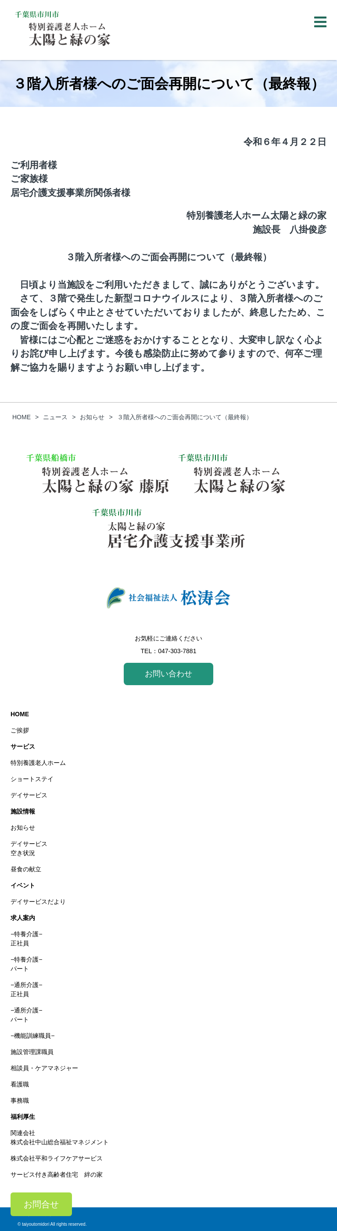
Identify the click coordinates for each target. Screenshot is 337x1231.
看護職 (20, 1084)
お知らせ (23, 827)
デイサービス (29, 795)
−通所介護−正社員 (26, 989)
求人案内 (23, 917)
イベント (23, 885)
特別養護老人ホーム (38, 762)
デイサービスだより (38, 901)
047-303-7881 (177, 650)
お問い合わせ (168, 673)
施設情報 (23, 811)
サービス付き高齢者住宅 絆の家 (57, 1174)
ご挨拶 (20, 730)
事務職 (20, 1100)
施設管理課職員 (32, 1051)
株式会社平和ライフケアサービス (57, 1158)
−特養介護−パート (26, 964)
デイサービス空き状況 (29, 848)
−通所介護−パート (26, 1015)
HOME (20, 714)
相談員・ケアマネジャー (44, 1068)
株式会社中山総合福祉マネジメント (60, 1142)
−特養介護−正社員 (26, 938)
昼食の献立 (26, 869)
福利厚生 (23, 1116)
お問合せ (41, 1204)
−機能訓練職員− (32, 1035)
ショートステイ (32, 778)
